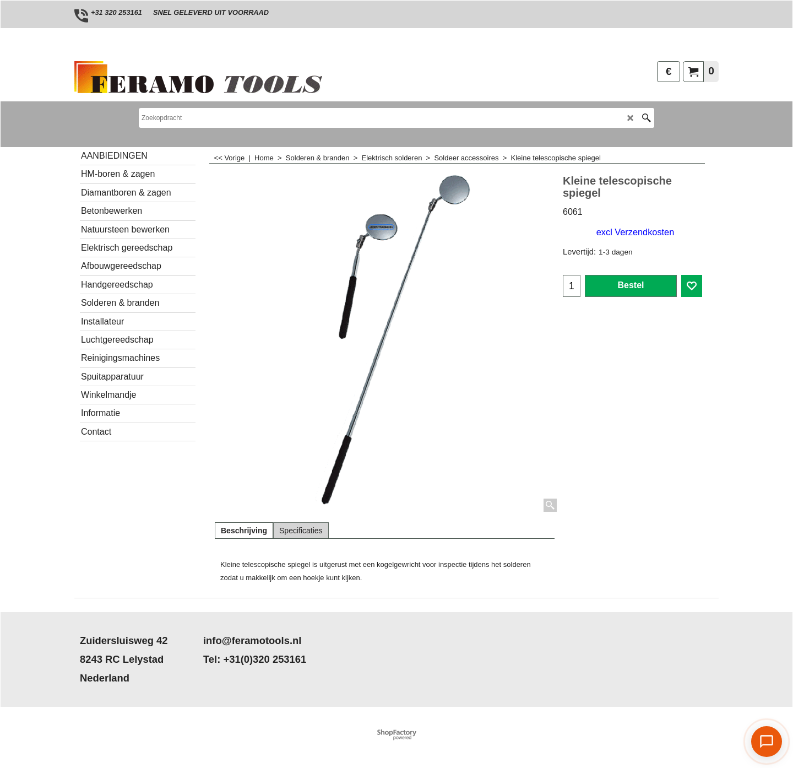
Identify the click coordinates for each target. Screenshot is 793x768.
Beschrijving (244, 530)
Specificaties (301, 530)
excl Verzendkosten (635, 232)
